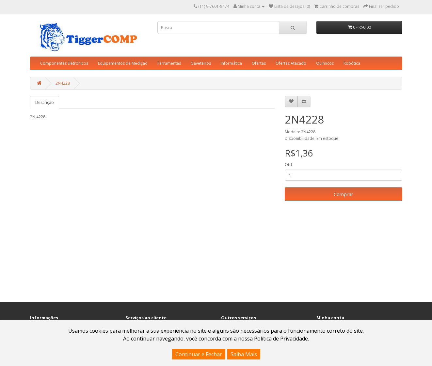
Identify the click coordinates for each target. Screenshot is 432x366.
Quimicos (325, 63)
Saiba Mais (244, 354)
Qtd (288, 164)
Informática (231, 63)
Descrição (44, 102)
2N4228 (63, 83)
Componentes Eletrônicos (64, 63)
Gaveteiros (201, 63)
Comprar (343, 194)
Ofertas (259, 63)
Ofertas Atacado (291, 63)
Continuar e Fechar (198, 354)
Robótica (352, 63)
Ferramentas (169, 63)
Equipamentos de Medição (123, 63)
